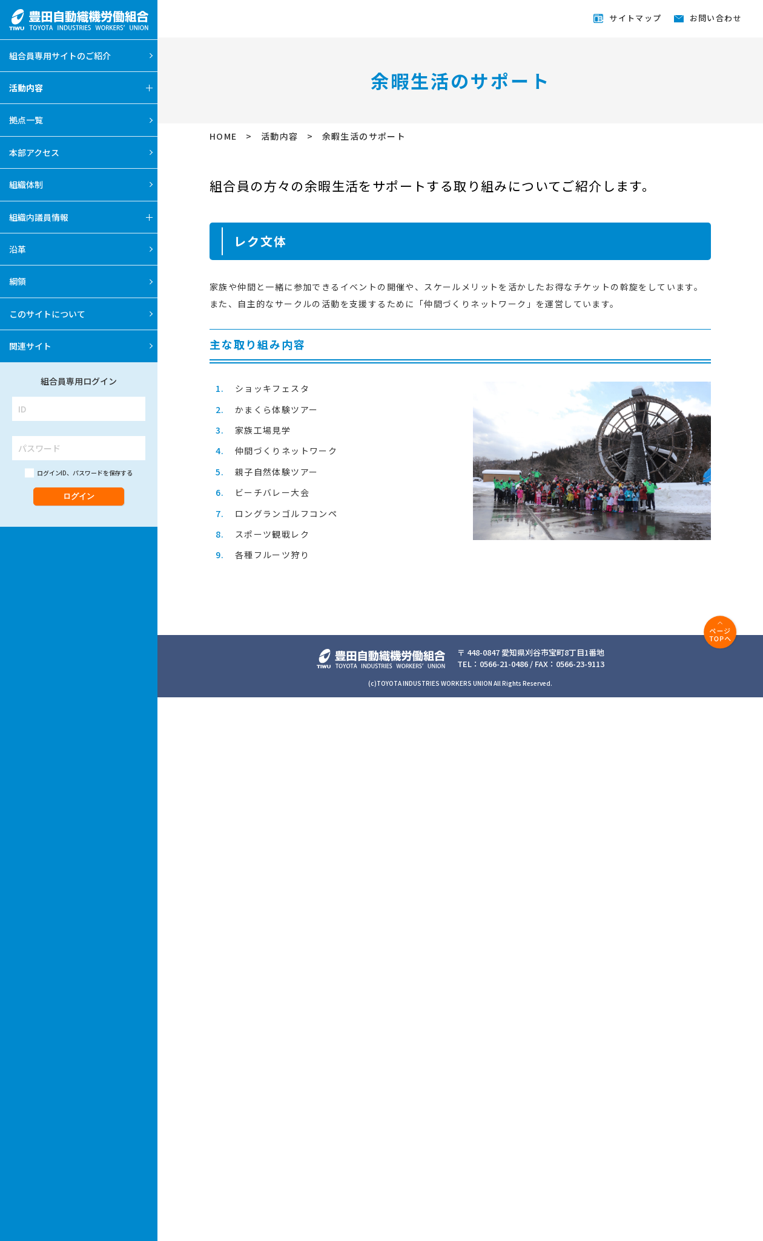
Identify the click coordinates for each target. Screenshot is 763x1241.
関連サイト (30, 346)
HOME (225, 136)
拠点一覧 (26, 120)
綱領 (17, 281)
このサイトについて (47, 314)
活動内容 (26, 88)
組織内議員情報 (38, 217)
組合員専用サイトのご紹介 (60, 56)
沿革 (17, 249)
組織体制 (26, 184)
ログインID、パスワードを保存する (85, 472)
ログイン (78, 496)
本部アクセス (34, 152)
